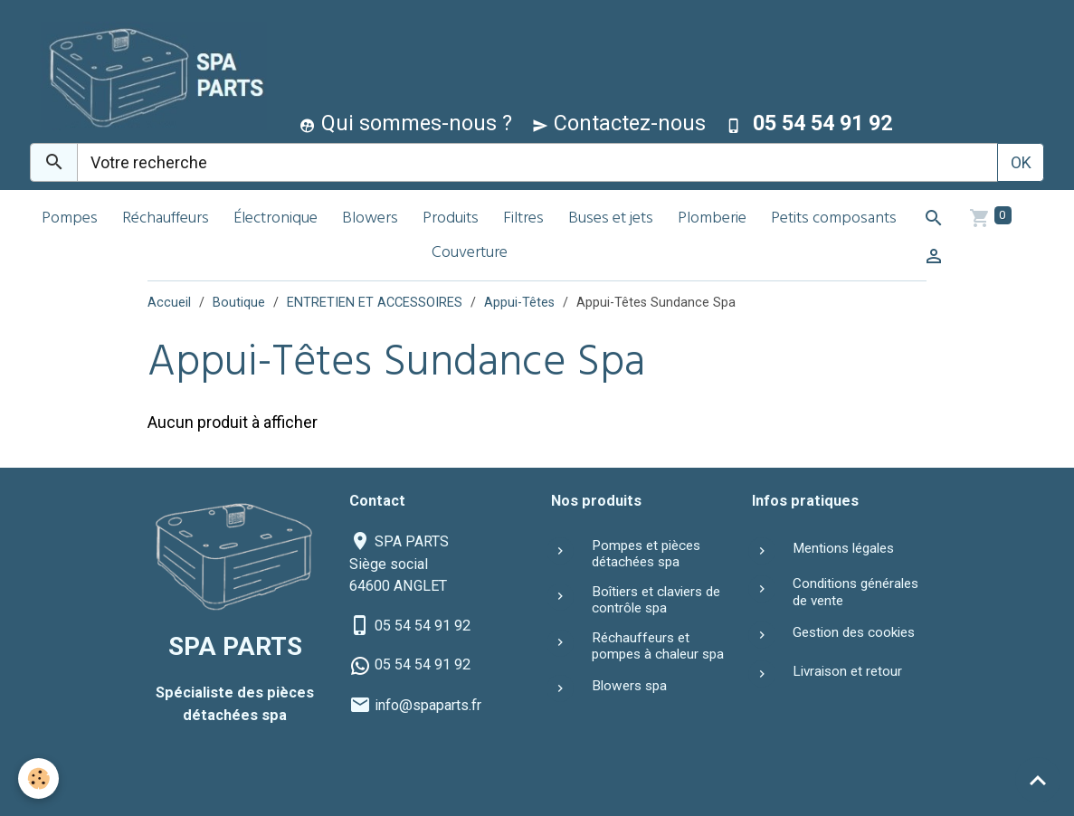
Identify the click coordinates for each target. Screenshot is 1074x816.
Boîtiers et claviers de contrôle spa (656, 600)
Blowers (370, 219)
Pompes (70, 219)
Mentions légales (843, 548)
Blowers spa (629, 686)
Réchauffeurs (165, 219)
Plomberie (712, 219)
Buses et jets (610, 219)
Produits (451, 219)
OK (1021, 162)
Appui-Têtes (519, 302)
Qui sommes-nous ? (405, 123)
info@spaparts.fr (428, 705)
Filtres (523, 219)
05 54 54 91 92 (422, 625)
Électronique (275, 219)
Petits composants (834, 219)
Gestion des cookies (854, 632)
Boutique (239, 302)
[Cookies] (38, 778)
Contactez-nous (619, 123)
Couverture (470, 254)
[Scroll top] (1037, 779)
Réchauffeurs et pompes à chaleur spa (658, 646)
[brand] (150, 75)
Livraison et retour (847, 671)
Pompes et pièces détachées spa (646, 553)
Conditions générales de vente (855, 591)
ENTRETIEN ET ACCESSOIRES (374, 302)
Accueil (169, 302)
